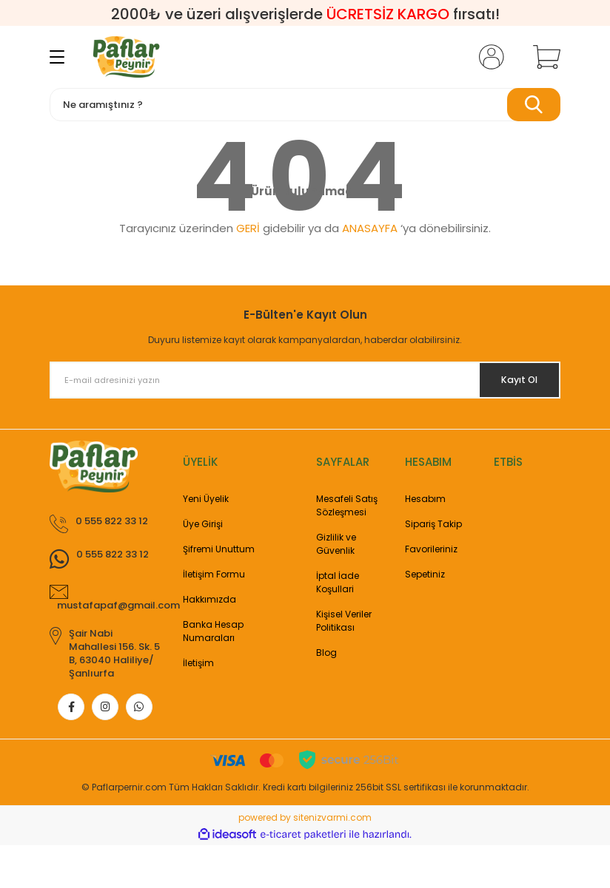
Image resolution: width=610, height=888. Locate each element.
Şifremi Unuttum (219, 549)
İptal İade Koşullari (337, 582)
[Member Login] (488, 57)
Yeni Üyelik (206, 498)
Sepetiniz (425, 574)
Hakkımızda (209, 599)
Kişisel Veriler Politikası (344, 621)
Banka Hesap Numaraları (213, 631)
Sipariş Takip (433, 524)
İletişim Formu (214, 574)
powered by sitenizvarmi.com (305, 860)
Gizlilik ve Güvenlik (336, 544)
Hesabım (425, 498)
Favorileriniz (431, 549)
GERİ (248, 228)
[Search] (305, 104)
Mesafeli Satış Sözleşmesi (347, 505)
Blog (326, 652)
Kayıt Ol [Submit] (511, 380)
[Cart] (543, 57)
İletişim (198, 663)
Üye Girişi (203, 524)
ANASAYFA (370, 228)
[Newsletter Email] (305, 380)
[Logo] (126, 57)
